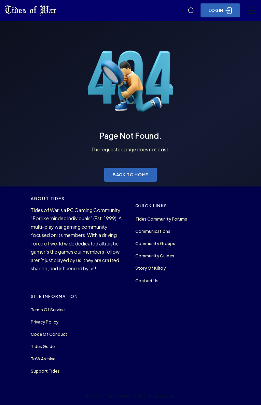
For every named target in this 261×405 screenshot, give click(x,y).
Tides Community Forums (161, 219)
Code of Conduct (49, 334)
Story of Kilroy (150, 268)
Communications (152, 231)
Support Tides (45, 371)
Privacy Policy (44, 322)
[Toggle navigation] (251, 10)
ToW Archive (43, 358)
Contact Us (147, 280)
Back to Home (130, 174)
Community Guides (154, 255)
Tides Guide (43, 346)
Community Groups (155, 243)
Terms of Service (48, 309)
